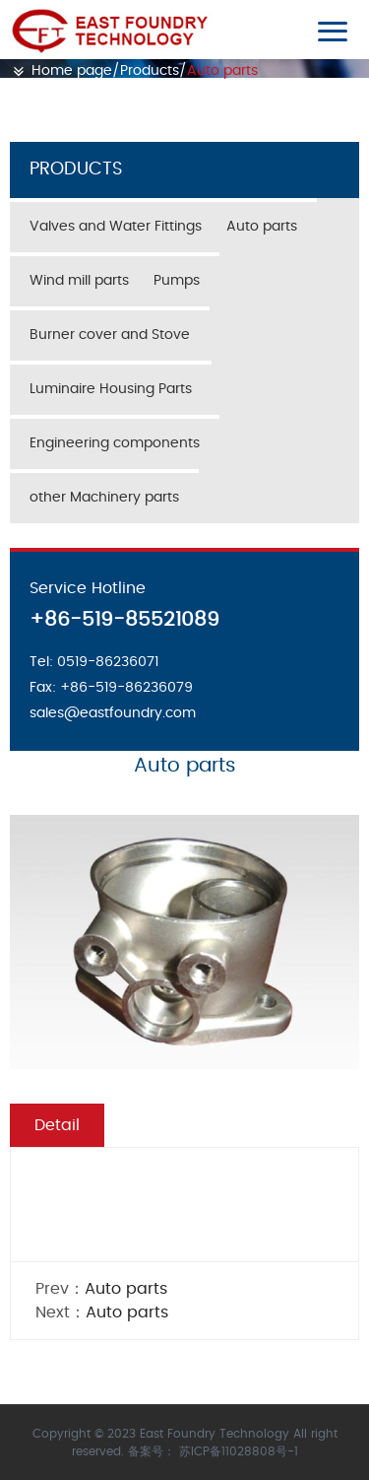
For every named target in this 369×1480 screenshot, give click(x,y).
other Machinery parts (104, 498)
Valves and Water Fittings (116, 227)
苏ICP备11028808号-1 (238, 1451)
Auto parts (222, 71)
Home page (71, 71)
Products (149, 71)
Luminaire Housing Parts (111, 389)
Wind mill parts (79, 281)
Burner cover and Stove (110, 335)
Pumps (177, 281)
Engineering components (115, 443)
